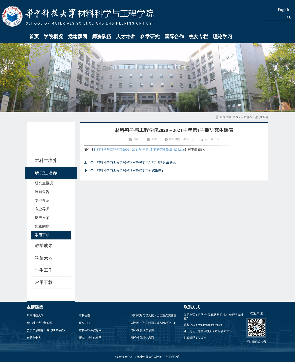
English (283, 10)
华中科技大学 (35, 315)
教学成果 (44, 245)
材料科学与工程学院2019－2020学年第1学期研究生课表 (136, 162)
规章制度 (42, 226)
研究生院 (84, 322)
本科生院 (84, 315)
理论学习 (222, 36)
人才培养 (126, 36)
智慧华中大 (34, 337)
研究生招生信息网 (90, 337)
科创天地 (44, 257)
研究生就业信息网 (142, 337)
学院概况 (53, 36)
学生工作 (44, 270)
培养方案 (42, 218)
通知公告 (42, 192)
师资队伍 (101, 36)
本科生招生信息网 (90, 330)
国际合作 (174, 36)
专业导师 (42, 209)
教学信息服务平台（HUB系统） (47, 330)
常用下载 (42, 235)
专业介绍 (42, 200)
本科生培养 (46, 160)
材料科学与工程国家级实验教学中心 (153, 322)
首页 (34, 36)
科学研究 (150, 36)
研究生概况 (44, 183)
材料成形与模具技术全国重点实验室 (153, 315)
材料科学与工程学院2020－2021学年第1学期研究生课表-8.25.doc (139, 149)
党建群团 (77, 36)
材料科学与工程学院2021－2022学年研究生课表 (131, 170)
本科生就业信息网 (142, 330)
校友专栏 (198, 36)
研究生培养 (261, 117)
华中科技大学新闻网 (39, 322)
